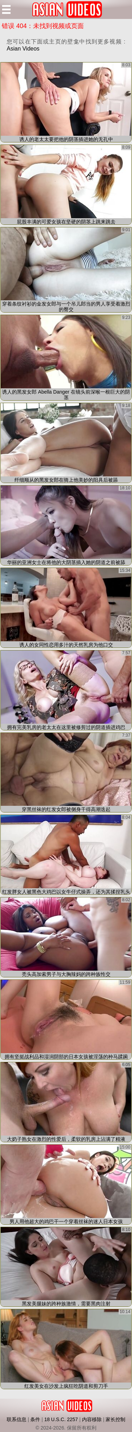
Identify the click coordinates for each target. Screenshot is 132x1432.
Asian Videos (23, 49)
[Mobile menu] (6, 9)
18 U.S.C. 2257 (61, 1419)
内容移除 (92, 1419)
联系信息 (16, 1419)
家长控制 (115, 1419)
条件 (35, 1419)
